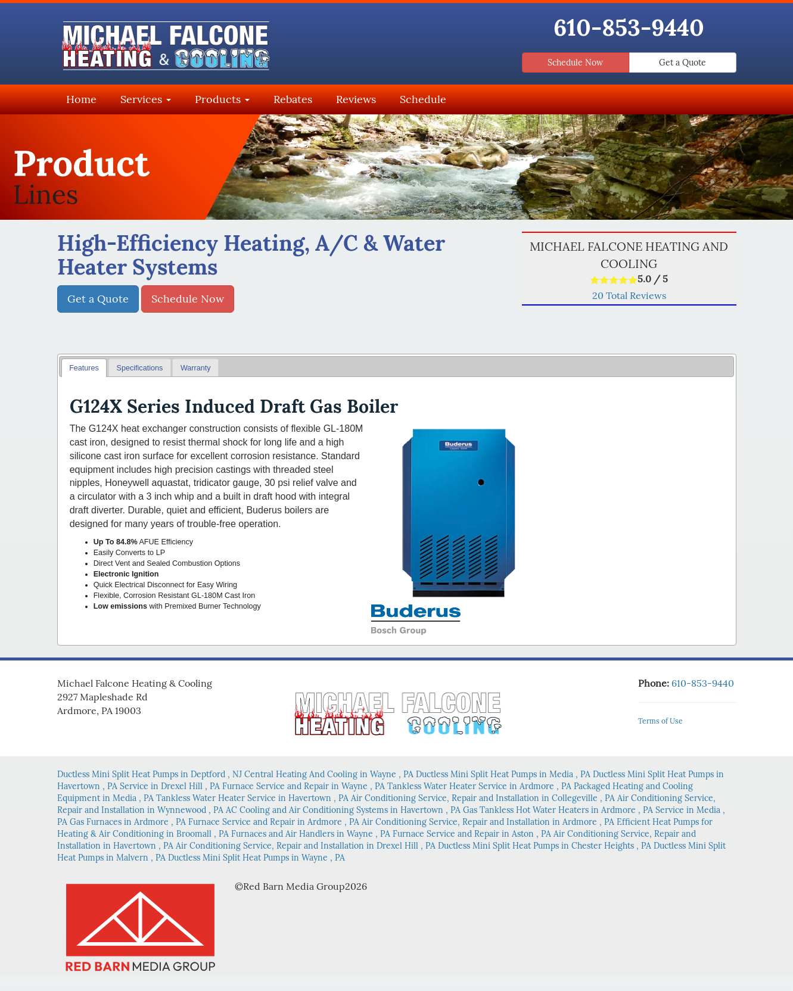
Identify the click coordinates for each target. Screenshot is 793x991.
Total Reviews (629, 295)
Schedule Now (575, 62)
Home (81, 99)
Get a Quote (682, 62)
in (150, 774)
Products (222, 99)
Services (145, 99)
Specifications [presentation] (140, 368)
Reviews (356, 99)
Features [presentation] (84, 368)
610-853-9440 (628, 27)
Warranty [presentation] (196, 368)
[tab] (84, 368)
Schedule (423, 99)
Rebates (292, 99)
